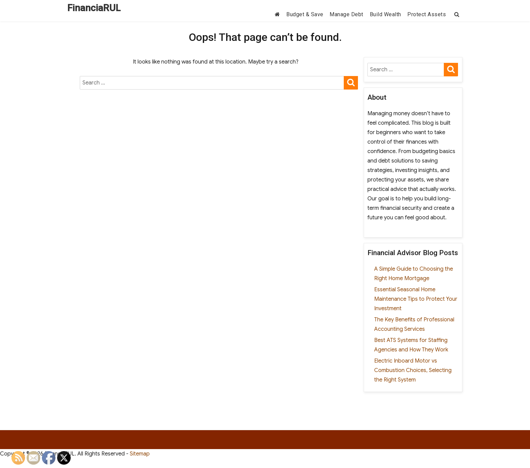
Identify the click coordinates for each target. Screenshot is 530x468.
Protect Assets (426, 14)
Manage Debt (346, 14)
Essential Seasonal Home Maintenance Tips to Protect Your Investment (415, 299)
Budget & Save (304, 14)
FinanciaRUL (94, 8)
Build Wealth (385, 14)
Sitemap (140, 453)
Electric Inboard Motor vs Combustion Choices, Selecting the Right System (413, 370)
